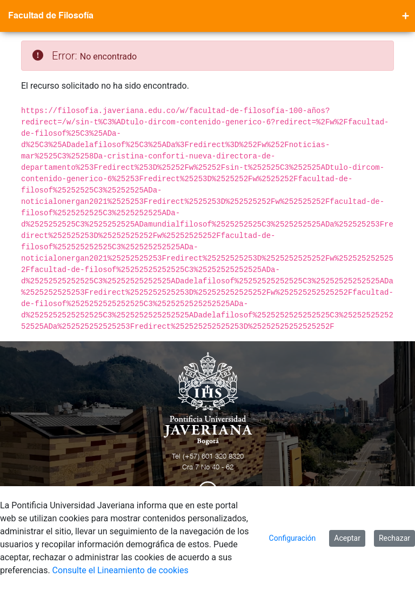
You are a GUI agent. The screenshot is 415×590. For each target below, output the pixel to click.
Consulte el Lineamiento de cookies (120, 570)
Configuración (292, 538)
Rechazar (394, 538)
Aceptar (347, 538)
